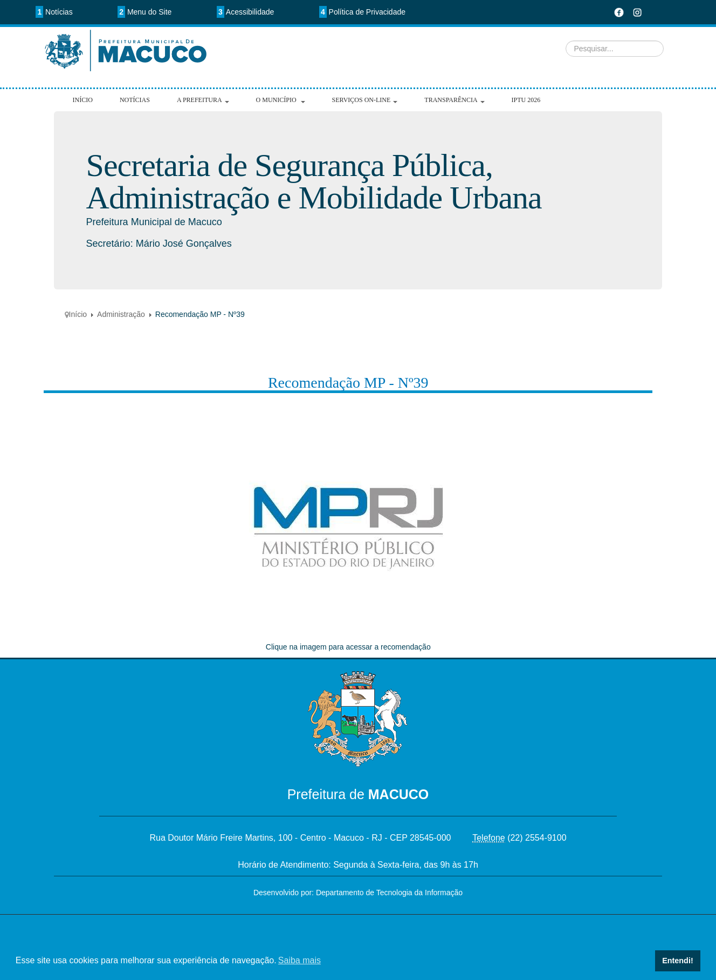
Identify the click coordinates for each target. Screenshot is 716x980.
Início (83, 100)
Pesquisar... (246, 27)
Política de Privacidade (362, 12)
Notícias (54, 12)
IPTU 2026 (526, 100)
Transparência (454, 100)
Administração (121, 314)
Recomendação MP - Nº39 (348, 382)
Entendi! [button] (677, 960)
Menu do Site (144, 12)
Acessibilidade (245, 12)
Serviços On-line (365, 100)
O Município (280, 100)
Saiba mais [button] (299, 960)
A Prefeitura (203, 100)
